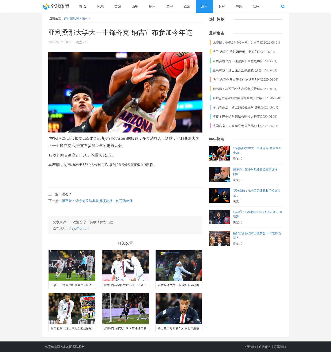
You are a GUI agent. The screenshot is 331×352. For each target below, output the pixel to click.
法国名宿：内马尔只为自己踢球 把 (237, 126)
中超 (239, 6)
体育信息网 (71, 18)
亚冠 (221, 6)
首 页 (83, 6)
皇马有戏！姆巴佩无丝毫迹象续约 (236, 70)
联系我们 (280, 347)
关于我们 (250, 347)
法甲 (204, 6)
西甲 (135, 6)
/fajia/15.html (79, 228)
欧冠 (187, 6)
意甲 (169, 6)
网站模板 (79, 347)
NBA (100, 6)
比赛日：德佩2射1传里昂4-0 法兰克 (238, 42)
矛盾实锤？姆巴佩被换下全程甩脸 (236, 61)
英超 (117, 6)
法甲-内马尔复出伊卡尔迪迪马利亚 (237, 79)
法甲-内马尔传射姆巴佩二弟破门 (235, 52)
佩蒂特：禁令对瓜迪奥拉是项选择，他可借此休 (97, 200)
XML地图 (66, 347)
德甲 (152, 6)
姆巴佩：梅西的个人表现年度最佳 (236, 89)
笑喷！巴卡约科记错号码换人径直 (236, 116)
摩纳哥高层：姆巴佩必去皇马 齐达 (237, 107)
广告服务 (265, 347)
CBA (256, 6)
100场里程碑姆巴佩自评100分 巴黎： (239, 98)
